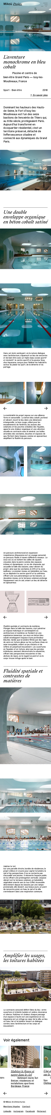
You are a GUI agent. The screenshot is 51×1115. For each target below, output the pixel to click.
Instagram (18, 1111)
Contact (26, 1106)
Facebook (30, 1111)
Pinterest (41, 1111)
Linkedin (7, 1111)
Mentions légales (11, 1106)
